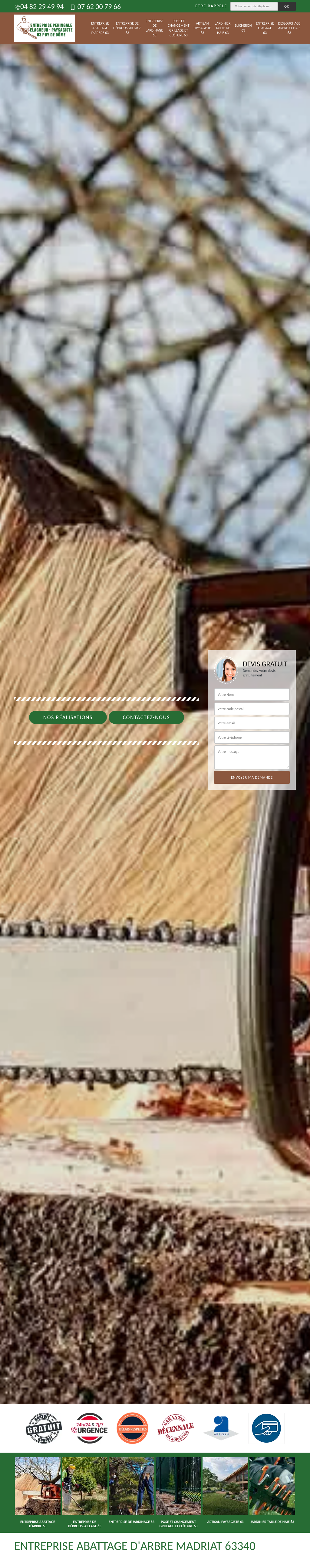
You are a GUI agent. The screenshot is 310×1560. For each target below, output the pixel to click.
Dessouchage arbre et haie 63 (289, 28)
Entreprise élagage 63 (265, 28)
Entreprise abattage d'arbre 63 (100, 28)
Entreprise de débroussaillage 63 (127, 28)
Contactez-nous (146, 717)
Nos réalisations (68, 717)
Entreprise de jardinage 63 (154, 28)
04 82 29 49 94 (39, 6)
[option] (155, 780)
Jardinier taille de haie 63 (223, 28)
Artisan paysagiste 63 (202, 28)
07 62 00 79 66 (95, 6)
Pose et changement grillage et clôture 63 (179, 28)
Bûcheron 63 (243, 27)
